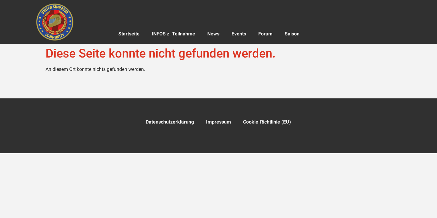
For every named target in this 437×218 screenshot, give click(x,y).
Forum (265, 34)
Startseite (129, 34)
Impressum (218, 122)
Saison (292, 34)
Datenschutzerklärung (170, 122)
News (213, 34)
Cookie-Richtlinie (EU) (267, 122)
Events (239, 34)
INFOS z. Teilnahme (173, 34)
